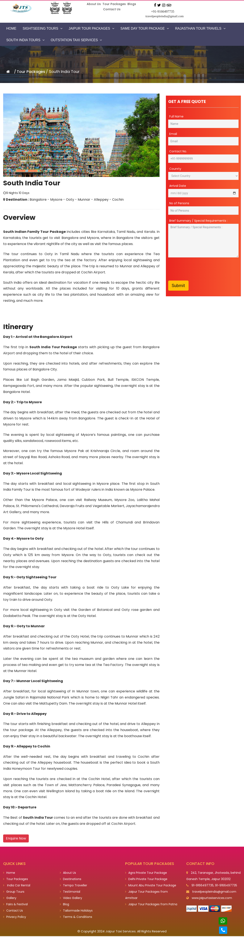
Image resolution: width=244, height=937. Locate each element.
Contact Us (112, 9)
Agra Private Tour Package (146, 873)
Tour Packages (114, 4)
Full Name (176, 117)
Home (11, 28)
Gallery (9, 899)
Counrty (175, 169)
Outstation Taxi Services (76, 40)
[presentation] (200, 269)
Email (173, 134)
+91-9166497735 (162, 11)
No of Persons (179, 204)
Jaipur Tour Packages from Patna (151, 905)
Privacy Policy (14, 918)
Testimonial (70, 892)
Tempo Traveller (73, 886)
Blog (64, 905)
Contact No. (178, 152)
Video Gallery (71, 899)
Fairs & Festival (15, 905)
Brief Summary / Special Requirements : (198, 221)
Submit (178, 286)
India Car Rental (16, 886)
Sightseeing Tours (42, 28)
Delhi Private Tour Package (146, 880)
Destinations (70, 880)
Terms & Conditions (76, 918)
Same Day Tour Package (145, 28)
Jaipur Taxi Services (120, 932)
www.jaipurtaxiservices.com (212, 899)
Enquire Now (16, 838)
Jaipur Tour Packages (91, 28)
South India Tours (25, 40)
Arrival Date (177, 186)
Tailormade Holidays (76, 911)
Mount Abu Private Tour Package (150, 886)
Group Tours (13, 892)
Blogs (131, 4)
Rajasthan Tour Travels (200, 28)
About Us (94, 4)
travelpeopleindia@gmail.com (165, 16)
